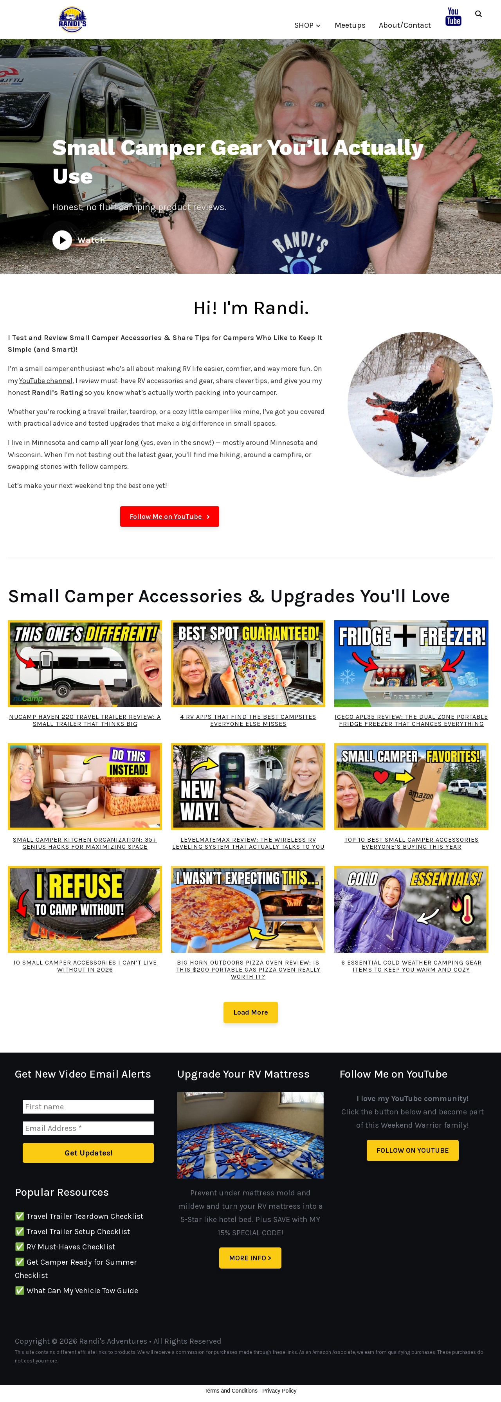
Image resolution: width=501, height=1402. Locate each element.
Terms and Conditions (231, 1391)
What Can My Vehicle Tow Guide (82, 1290)
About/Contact (405, 25)
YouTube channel (45, 380)
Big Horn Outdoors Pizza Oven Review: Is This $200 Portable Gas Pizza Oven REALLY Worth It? (248, 969)
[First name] (88, 1107)
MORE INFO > (250, 1258)
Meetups (350, 25)
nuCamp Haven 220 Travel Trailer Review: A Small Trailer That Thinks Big (85, 720)
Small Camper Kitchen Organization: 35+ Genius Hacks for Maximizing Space (85, 843)
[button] (169, 516)
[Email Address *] (88, 1128)
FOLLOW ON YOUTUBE (413, 1150)
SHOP (304, 25)
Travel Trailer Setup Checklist (78, 1231)
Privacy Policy (279, 1391)
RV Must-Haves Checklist (71, 1246)
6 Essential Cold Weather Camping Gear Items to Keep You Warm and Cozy (411, 966)
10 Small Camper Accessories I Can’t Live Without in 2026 (85, 966)
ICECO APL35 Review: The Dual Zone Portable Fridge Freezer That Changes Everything (411, 720)
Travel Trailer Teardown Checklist (85, 1216)
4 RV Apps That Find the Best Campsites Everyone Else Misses (248, 720)
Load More (250, 1012)
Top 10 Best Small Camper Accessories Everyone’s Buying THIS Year (411, 843)
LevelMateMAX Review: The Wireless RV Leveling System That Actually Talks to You (248, 843)
